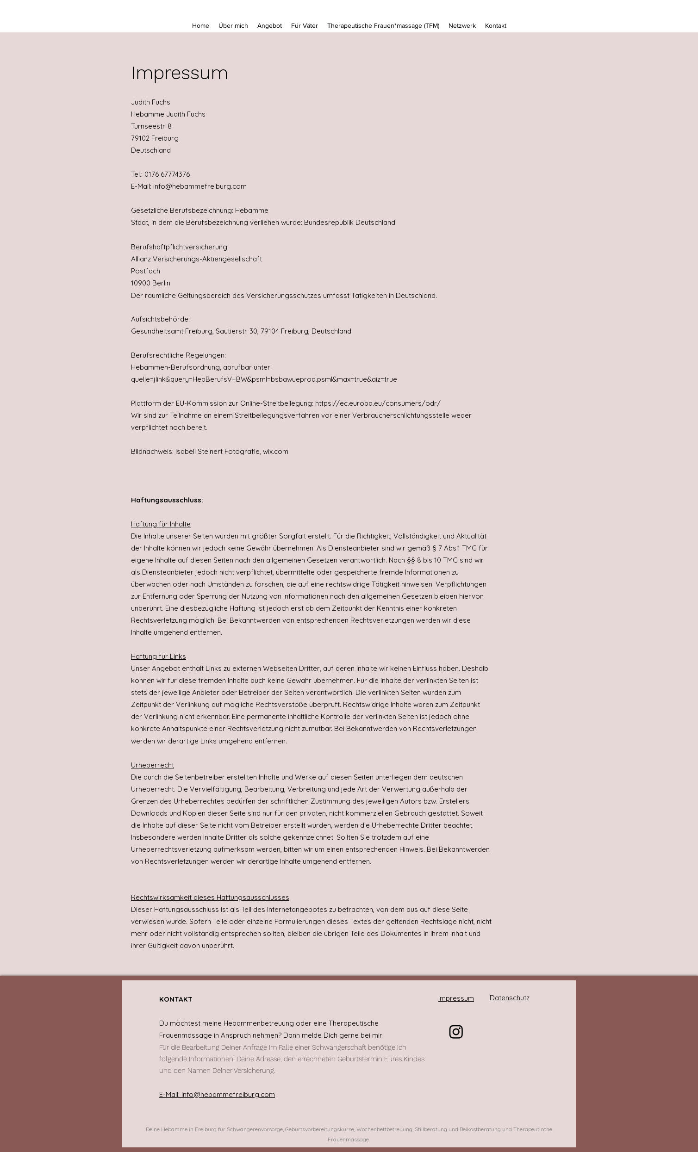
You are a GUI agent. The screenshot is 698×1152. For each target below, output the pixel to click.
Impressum (456, 998)
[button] (270, 25)
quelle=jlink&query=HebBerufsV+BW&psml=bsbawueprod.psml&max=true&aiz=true (264, 379)
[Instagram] (456, 1031)
